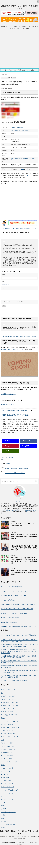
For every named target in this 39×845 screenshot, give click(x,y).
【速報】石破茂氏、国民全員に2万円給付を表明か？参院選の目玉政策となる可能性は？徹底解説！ (24, 572)
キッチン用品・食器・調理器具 (10, 727)
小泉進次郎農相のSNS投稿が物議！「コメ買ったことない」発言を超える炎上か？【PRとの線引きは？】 (24, 547)
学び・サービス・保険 (7, 793)
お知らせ (3, 809)
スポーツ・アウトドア (7, 708)
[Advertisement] (19, 49)
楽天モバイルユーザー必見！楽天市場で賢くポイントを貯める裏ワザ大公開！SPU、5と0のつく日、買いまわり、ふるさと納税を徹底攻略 (24, 560)
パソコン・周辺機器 (7, 724)
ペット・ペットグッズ (7, 746)
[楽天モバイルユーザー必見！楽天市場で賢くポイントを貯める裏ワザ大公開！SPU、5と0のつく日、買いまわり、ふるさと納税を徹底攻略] (5, 562)
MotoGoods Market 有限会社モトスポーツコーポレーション (18, 604)
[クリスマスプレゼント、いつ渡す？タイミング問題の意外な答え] (5, 528)
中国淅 (3, 815)
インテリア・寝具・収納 (8, 749)
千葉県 (7, 457)
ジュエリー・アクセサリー (9, 696)
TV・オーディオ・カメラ (8, 699)
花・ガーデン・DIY (7, 743)
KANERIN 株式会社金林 (8, 600)
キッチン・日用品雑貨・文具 (9, 790)
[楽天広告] (19, 14)
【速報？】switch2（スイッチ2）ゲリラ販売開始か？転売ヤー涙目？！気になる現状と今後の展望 (24, 536)
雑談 (2, 818)
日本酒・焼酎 (5, 777)
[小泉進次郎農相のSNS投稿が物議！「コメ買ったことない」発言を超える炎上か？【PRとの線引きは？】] (5, 550)
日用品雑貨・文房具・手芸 (9, 715)
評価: (3, 281)
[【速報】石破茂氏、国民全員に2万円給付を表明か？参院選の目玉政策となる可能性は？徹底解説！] (5, 575)
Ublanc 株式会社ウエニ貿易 (9, 622)
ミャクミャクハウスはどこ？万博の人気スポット (15, 680)
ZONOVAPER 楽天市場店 (17, 127)
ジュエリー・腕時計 (7, 768)
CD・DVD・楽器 (6, 780)
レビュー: (4, 288)
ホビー (3, 457)
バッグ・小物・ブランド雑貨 (9, 702)
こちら (12, 165)
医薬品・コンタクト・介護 (9, 762)
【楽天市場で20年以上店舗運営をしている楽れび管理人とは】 (19, 510)
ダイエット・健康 (6, 758)
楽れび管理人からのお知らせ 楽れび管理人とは (17, 410)
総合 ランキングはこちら (8, 404)
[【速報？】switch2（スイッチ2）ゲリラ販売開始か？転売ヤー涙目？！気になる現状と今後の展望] (5, 539)
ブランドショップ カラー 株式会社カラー (14, 591)
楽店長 (8, 463)
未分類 (3, 827)
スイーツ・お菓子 (6, 771)
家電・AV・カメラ (6, 752)
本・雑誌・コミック (7, 799)
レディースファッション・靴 (9, 736)
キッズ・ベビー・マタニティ (9, 721)
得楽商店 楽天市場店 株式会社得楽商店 (16, 468)
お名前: (4, 274)
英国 (3, 765)
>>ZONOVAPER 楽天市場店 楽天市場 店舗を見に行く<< (19, 228)
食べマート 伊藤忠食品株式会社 (10, 617)
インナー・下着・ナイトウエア (10, 705)
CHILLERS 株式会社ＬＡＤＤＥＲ (15, 473)
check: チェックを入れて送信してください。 (15, 301)
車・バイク (4, 796)
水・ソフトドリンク (7, 783)
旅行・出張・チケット (7, 787)
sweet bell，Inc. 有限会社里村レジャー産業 (13, 595)
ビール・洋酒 (5, 774)
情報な (3, 805)
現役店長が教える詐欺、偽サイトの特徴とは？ (16, 415)
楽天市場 (11, 457)
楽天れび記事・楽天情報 (8, 824)
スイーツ (3, 802)
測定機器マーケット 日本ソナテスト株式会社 (14, 613)
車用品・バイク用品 (7, 755)
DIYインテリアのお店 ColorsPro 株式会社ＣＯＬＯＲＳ (17, 609)
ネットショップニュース (8, 812)
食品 (2, 740)
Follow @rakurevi (19, 502)
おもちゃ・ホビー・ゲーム (9, 733)
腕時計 (3, 718)
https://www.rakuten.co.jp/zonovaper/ (19, 130)
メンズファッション (7, 730)
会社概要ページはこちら (8, 394)
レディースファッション (8, 689)
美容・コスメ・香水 (7, 711)
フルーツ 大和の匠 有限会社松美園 (11, 587)
